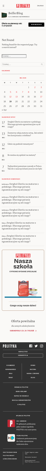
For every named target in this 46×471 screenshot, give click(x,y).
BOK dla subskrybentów (21, 400)
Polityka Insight (8, 455)
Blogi (33, 377)
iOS (17, 421)
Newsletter (23, 352)
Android (23, 421)
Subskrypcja (23, 355)
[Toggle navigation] (3, 6)
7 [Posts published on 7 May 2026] (22, 92)
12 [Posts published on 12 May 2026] (10, 96)
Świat (11, 377)
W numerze (11, 365)
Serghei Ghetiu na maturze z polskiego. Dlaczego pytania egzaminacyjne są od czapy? (20, 186)
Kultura (33, 369)
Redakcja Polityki (21, 387)
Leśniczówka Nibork (10, 459)
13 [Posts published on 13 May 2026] (17, 96)
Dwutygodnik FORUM (10, 452)
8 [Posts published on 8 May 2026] (28, 92)
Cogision (32, 452)
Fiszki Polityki (22, 435)
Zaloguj (40, 6)
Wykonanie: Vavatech (31, 457)
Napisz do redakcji (21, 396)
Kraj (10, 373)
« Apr (4, 110)
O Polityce (21, 404)
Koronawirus (11, 369)
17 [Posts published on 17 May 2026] (41, 96)
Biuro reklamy (21, 391)
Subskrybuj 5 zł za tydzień (22, 331)
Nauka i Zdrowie (33, 373)
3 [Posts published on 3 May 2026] (41, 87)
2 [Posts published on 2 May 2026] (34, 87)
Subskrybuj (36, 25)
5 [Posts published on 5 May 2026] (10, 92)
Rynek (33, 365)
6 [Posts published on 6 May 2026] (16, 92)
